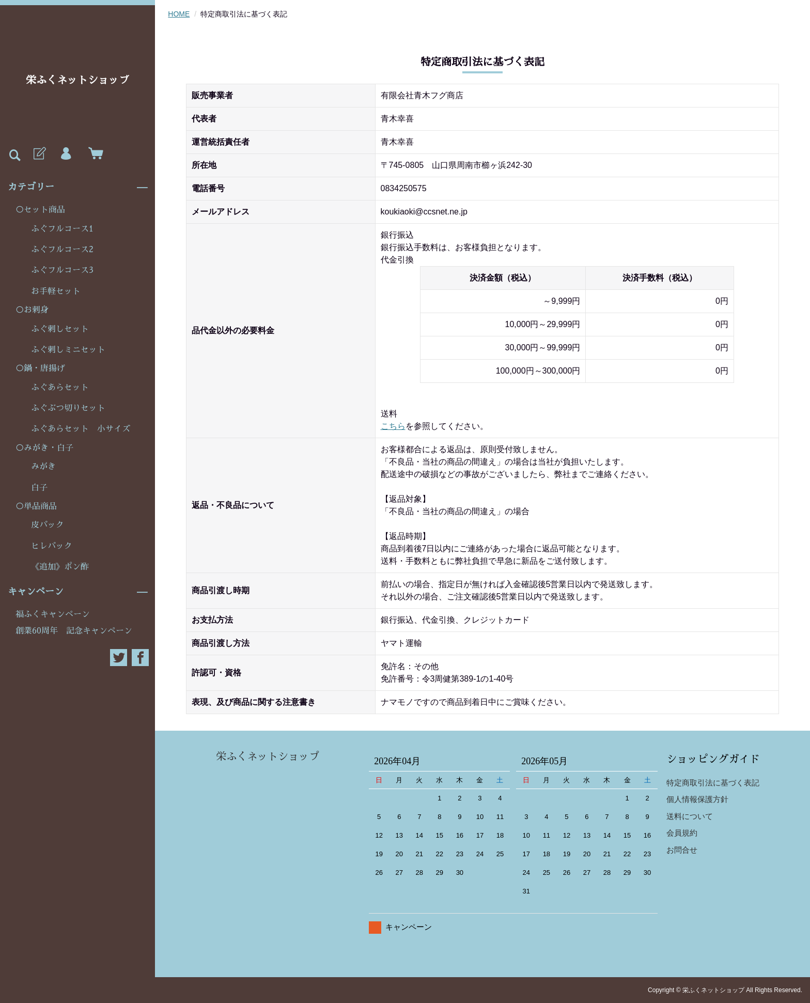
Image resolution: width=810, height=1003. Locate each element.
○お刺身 (32, 310)
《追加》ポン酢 (60, 567)
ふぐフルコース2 (62, 249)
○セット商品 (40, 210)
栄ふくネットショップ (77, 80)
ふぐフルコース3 (62, 270)
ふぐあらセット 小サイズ (80, 429)
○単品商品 (36, 506)
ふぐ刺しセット (60, 329)
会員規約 (681, 832)
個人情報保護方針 (697, 799)
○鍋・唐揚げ (40, 368)
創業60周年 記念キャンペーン (73, 631)
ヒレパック (51, 546)
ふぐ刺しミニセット (68, 350)
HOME (179, 14)
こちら (393, 426)
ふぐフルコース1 (62, 229)
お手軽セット (56, 291)
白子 (39, 488)
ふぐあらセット (60, 387)
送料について (689, 816)
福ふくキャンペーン (52, 614)
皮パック (47, 525)
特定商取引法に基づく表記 (712, 782)
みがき (43, 466)
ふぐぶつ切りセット (68, 408)
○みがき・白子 (44, 448)
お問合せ (681, 849)
